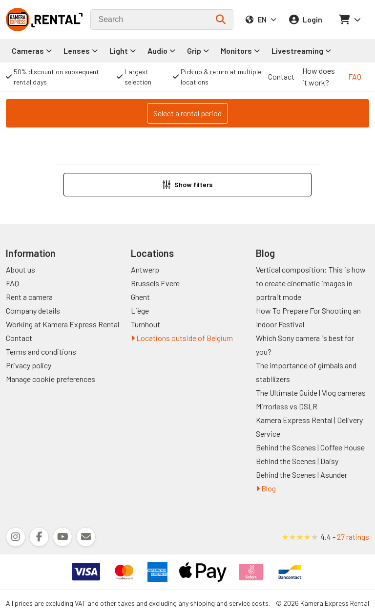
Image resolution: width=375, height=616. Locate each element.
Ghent (140, 296)
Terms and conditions (41, 351)
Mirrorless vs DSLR (286, 406)
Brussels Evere (155, 283)
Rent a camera (29, 296)
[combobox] (161, 19)
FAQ (354, 76)
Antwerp (145, 269)
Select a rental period (187, 113)
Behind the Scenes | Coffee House (310, 447)
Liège (140, 310)
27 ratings (353, 536)
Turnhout (145, 324)
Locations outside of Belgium (182, 337)
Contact (281, 76)
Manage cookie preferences (50, 378)
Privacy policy (28, 365)
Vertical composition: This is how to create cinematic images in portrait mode (311, 283)
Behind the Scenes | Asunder (301, 474)
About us (20, 269)
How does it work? (318, 76)
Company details (33, 310)
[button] (187, 184)
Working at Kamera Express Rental (62, 324)
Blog (266, 488)
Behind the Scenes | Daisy (297, 461)
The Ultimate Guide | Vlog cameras (311, 392)
